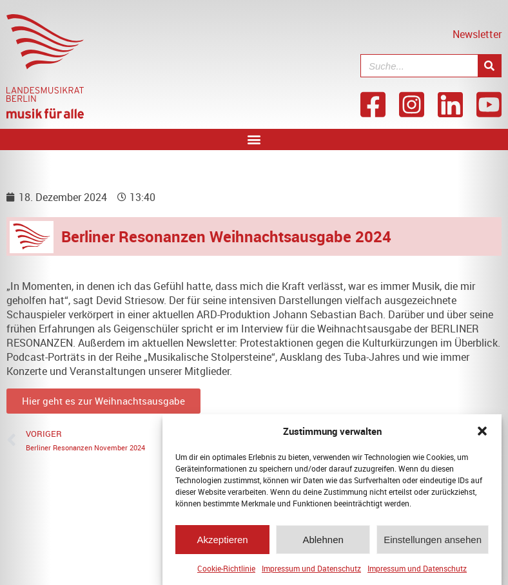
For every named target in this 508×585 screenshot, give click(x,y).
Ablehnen (322, 542)
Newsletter (477, 34)
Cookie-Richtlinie (226, 571)
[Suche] (489, 66)
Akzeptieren (222, 542)
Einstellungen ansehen (433, 542)
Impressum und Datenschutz (311, 571)
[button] (482, 434)
